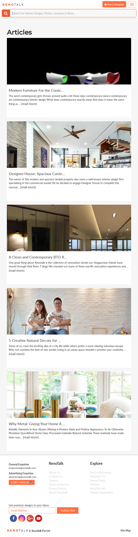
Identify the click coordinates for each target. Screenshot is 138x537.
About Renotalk (58, 492)
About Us (54, 472)
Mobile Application (101, 492)
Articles (94, 484)
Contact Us (55, 476)
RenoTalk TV (97, 476)
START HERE (22, 482)
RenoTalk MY (98, 488)
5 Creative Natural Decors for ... (35, 340)
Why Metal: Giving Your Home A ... (37, 423)
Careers (53, 480)
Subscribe (68, 510)
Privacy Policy (57, 488)
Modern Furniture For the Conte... (36, 90)
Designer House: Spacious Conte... (37, 173)
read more (29, 104)
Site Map (125, 530)
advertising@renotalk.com (22, 476)
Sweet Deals (97, 480)
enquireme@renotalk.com (22, 467)
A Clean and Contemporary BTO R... (38, 257)
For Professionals (100, 472)
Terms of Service (59, 484)
